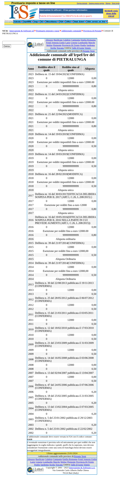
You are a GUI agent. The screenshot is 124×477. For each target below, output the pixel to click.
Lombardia (83, 42)
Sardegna (90, 45)
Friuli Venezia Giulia (55, 42)
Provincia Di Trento (71, 45)
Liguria (74, 42)
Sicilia (53, 48)
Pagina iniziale (82, 3)
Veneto (88, 48)
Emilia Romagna (88, 40)
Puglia (83, 45)
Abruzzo (49, 40)
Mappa (108, 3)
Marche (91, 42)
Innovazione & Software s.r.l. (82, 467)
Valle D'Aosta (78, 48)
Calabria (66, 40)
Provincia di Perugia (92, 30)
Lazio (67, 42)
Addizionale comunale (71, 30)
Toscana (60, 48)
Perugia (86, 51)
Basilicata (58, 40)
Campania (75, 40)
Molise (49, 45)
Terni (92, 51)
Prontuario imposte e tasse (47, 30)
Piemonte (57, 45)
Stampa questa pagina (96, 3)
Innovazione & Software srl (22, 30)
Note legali (116, 3)
